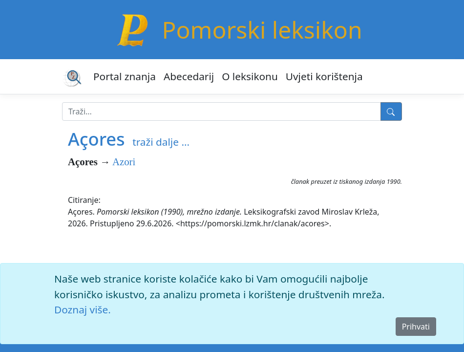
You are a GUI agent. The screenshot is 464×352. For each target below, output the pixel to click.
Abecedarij (189, 76)
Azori (123, 161)
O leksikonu (250, 76)
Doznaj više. (82, 309)
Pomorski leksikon (262, 29)
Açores (96, 139)
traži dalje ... (161, 142)
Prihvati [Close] (416, 326)
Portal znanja (124, 76)
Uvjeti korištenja (324, 76)
